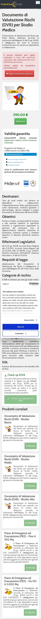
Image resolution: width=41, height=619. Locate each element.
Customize (20, 333)
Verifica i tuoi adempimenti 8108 (20, 399)
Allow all (20, 327)
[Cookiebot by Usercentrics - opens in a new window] (29, 284)
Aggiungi (20, 121)
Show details (29, 320)
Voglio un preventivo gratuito (19, 73)
